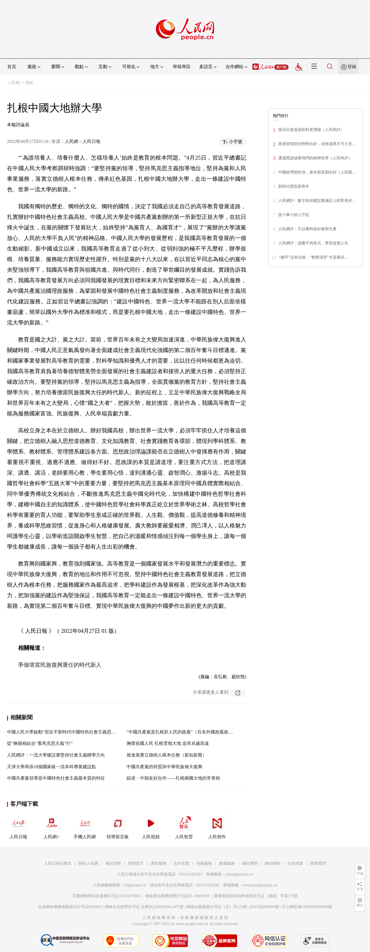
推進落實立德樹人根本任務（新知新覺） (167, 755)
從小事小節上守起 (293, 215)
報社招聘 (113, 863)
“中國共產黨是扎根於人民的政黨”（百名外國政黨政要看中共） (189, 732)
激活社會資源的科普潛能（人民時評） (311, 130)
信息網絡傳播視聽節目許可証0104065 (70, 907)
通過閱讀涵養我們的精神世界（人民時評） (315, 158)
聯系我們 (318, 863)
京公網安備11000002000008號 (307, 907)
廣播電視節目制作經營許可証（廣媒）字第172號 (256, 896)
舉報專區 (182, 66)
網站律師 (272, 863)
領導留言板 (118, 826)
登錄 (351, 66)
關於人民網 (88, 863)
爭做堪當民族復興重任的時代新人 (60, 665)
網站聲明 (250, 863)
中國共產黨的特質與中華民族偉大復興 (164, 766)
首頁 (11, 66)
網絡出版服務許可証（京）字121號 (216, 907)
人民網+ (51, 826)
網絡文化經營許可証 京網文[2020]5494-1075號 (144, 907)
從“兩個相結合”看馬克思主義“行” (40, 743)
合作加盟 (181, 863)
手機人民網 (84, 826)
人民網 (13, 83)
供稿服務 (204, 863)
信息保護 (295, 863)
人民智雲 (184, 826)
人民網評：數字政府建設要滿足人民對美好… (317, 201)
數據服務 (227, 863)
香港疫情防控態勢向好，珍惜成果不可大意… (317, 144)
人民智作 (217, 826)
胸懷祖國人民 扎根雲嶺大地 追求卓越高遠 (168, 743)
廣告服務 (158, 863)
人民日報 (18, 826)
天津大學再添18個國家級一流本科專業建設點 (51, 766)
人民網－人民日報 (82, 141)
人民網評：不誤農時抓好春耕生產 (307, 229)
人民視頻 (151, 826)
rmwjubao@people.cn (260, 885)
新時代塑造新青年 (293, 186)
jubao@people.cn (239, 874)
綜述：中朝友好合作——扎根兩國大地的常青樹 (173, 778)
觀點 (29, 83)
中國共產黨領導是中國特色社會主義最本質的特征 (56, 778)
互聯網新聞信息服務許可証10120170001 (106, 896)
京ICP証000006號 (264, 907)
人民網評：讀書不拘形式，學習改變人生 (313, 243)
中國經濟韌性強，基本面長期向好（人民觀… (317, 172)
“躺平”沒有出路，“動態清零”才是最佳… (313, 257)
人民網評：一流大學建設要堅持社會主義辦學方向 (56, 755)
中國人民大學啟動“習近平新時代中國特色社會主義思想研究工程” (71, 732)
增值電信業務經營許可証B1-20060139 (177, 896)
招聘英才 (136, 863)
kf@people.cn (135, 885)
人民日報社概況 (57, 863)
